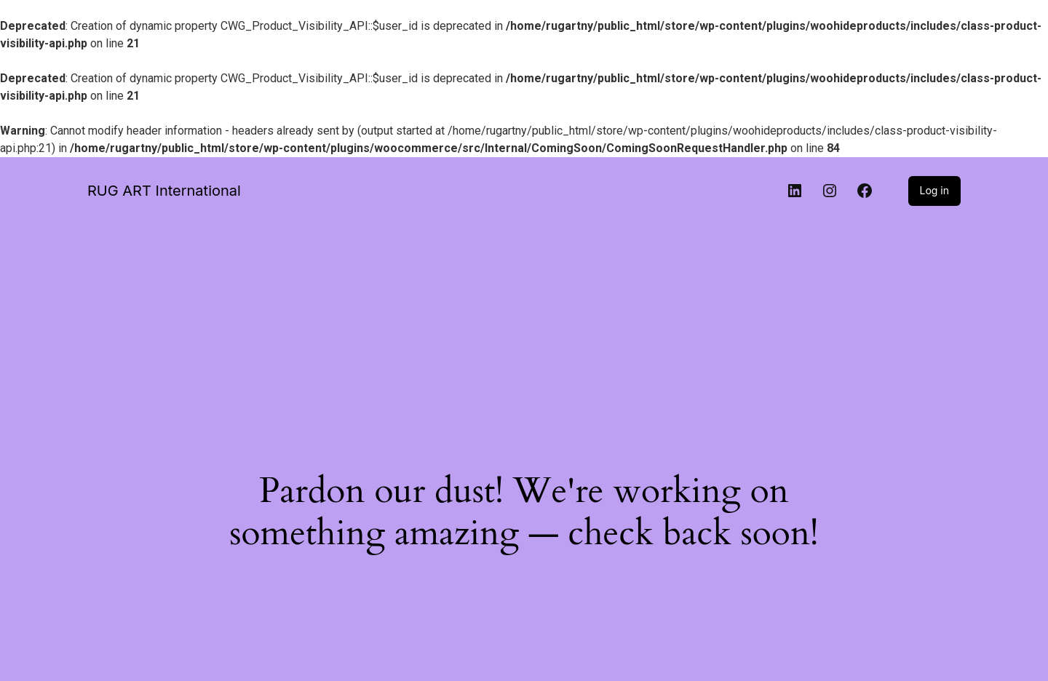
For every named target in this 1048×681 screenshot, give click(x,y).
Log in (935, 190)
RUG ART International (164, 190)
